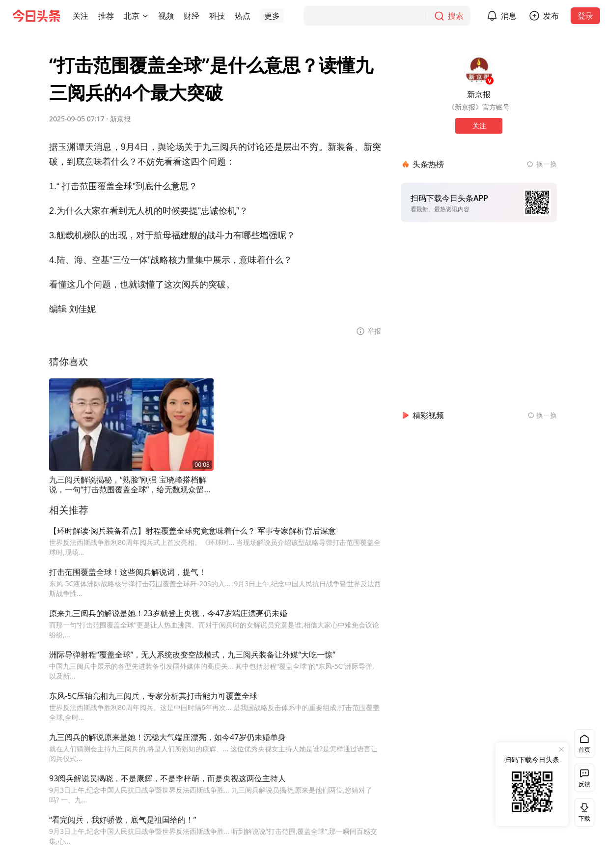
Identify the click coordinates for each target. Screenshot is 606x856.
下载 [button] (582, 812)
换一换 (546, 164)
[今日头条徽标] (36, 16)
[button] (80, 16)
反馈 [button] (584, 784)
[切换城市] (145, 16)
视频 (166, 15)
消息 (509, 16)
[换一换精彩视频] (542, 415)
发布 (551, 16)
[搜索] (386, 16)
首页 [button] (584, 749)
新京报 (120, 118)
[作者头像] (479, 70)
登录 (585, 15)
